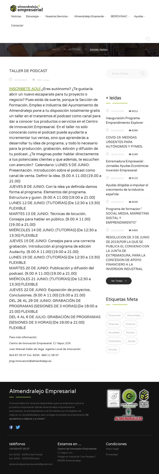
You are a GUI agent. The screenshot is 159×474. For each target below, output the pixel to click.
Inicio (56, 49)
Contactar (17, 25)
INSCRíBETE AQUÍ (24, 89)
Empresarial (114, 315)
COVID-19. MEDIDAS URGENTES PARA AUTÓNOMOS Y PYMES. (124, 142)
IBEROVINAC (120, 16)
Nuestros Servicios (57, 16)
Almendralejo (134, 315)
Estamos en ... (69, 444)
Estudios (112, 349)
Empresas (113, 324)
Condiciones (116, 444)
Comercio (130, 324)
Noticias (16, 16)
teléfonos (17, 444)
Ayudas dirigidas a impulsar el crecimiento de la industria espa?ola (127, 189)
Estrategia (33, 16)
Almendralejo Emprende (90, 16)
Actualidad (113, 332)
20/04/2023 (20, 80)
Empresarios (114, 341)
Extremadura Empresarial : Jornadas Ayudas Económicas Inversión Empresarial (127, 166)
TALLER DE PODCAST (28, 71)
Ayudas (139, 16)
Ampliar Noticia (98, 49)
